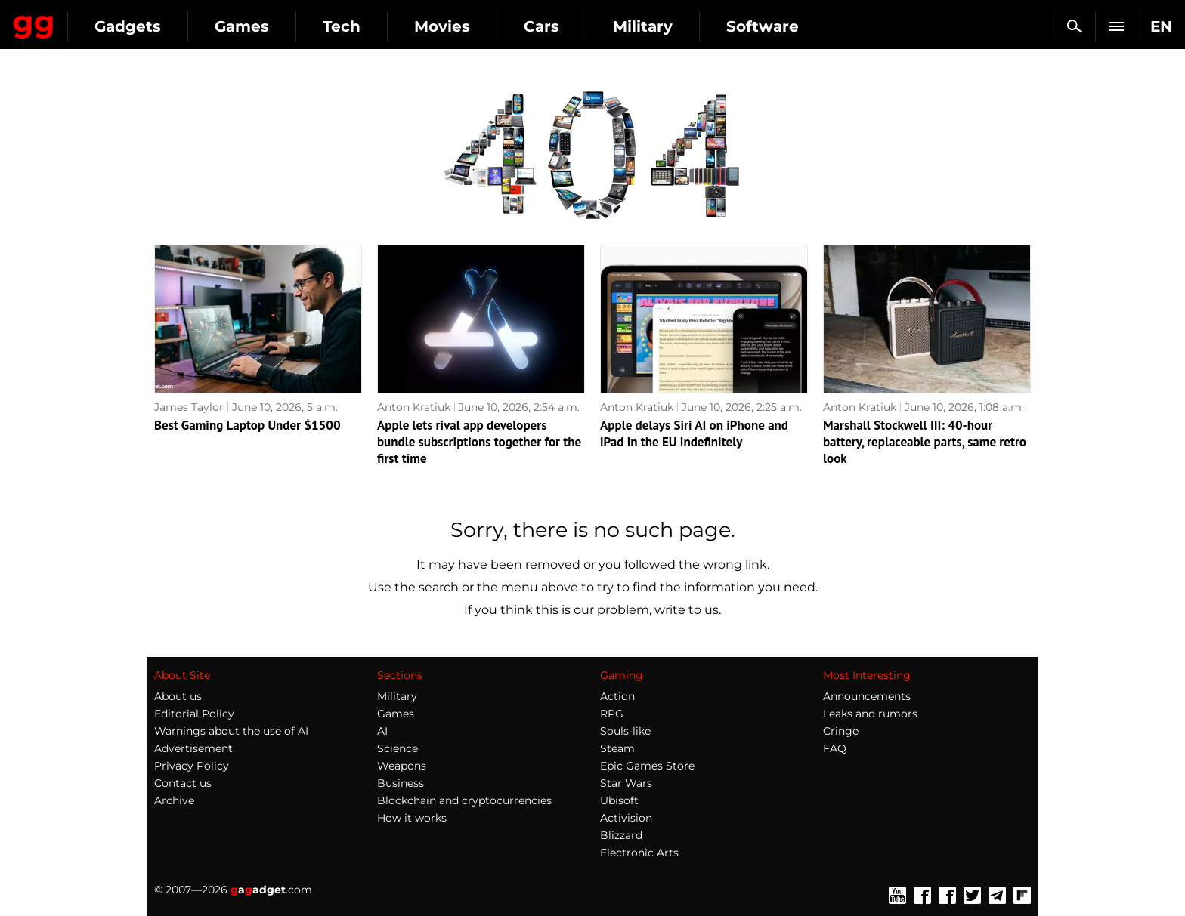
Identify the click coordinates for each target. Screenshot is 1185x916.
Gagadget (101, 20)
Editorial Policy (194, 713)
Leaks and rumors (870, 713)
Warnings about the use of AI (231, 731)
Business (400, 783)
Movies (578, 26)
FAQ (834, 748)
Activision (626, 818)
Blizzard (621, 835)
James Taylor (189, 407)
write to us (686, 610)
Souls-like (625, 731)
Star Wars (626, 783)
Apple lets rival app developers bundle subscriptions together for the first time (479, 442)
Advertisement (193, 748)
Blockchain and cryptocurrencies (464, 800)
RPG (611, 713)
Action (617, 696)
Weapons (401, 766)
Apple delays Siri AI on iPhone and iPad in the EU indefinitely (694, 433)
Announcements (867, 696)
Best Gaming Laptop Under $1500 (247, 425)
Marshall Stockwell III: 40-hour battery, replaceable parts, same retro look (924, 442)
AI (382, 731)
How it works (412, 818)
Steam (617, 748)
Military (779, 26)
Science (397, 748)
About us (178, 696)
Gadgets (264, 26)
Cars (677, 26)
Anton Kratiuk (413, 407)
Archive (174, 800)
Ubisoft (619, 800)
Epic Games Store (647, 766)
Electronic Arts (639, 852)
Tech (478, 26)
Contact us (183, 783)
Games (378, 26)
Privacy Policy (191, 766)
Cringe (841, 731)
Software (898, 26)
